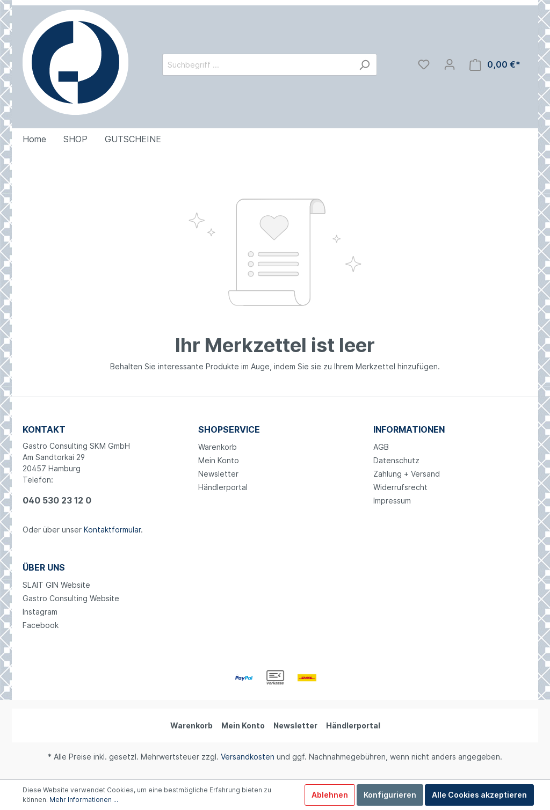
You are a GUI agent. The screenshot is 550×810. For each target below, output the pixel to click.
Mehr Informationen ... (83, 800)
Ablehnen (330, 794)
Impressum (392, 500)
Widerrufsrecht (400, 487)
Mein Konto (218, 460)
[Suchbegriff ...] (257, 65)
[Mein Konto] (449, 64)
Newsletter (218, 473)
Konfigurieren (390, 794)
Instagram (40, 611)
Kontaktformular (112, 529)
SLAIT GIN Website (56, 584)
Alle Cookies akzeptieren (479, 794)
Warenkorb (217, 446)
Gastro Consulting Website (71, 598)
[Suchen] (364, 65)
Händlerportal (223, 487)
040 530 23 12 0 (57, 500)
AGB (381, 446)
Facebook (41, 625)
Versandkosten (247, 756)
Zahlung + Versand (406, 473)
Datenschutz (396, 460)
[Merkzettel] (424, 64)
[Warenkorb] (494, 65)
